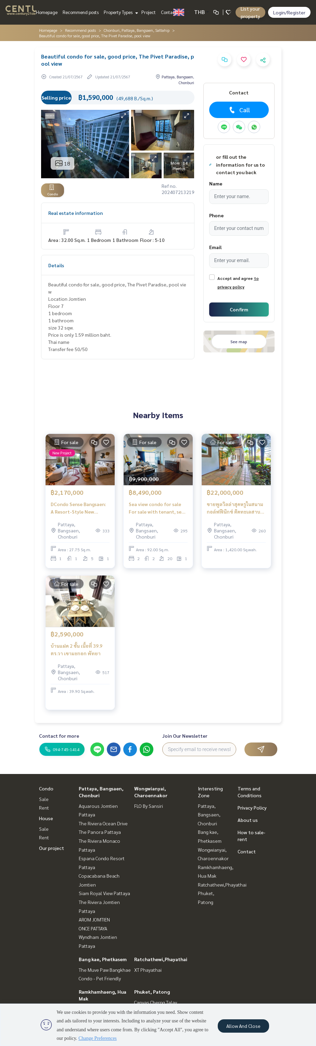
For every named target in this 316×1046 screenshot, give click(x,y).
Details (56, 265)
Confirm (239, 309)
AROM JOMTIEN (94, 919)
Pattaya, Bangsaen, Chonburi (209, 814)
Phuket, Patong (152, 992)
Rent (44, 807)
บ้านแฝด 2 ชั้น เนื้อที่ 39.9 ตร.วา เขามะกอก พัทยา (76, 650)
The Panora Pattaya (100, 832)
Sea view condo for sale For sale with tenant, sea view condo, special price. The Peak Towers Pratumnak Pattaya (157, 508)
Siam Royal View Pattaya (104, 893)
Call (239, 110)
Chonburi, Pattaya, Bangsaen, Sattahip (136, 30)
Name (215, 183)
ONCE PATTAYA (93, 928)
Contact (169, 12)
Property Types (120, 12)
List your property (250, 12)
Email (215, 247)
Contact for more (59, 736)
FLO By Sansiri (148, 806)
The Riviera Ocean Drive (103, 823)
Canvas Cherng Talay (155, 1002)
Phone (216, 215)
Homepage (47, 12)
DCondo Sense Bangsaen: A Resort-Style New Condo (78, 508)
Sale (44, 799)
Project (148, 12)
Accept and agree (235, 278)
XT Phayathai (148, 970)
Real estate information (75, 213)
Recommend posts (81, 12)
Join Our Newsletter (184, 736)
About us (248, 820)
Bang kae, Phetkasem (103, 959)
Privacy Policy (252, 807)
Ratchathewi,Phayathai (160, 959)
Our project (51, 848)
